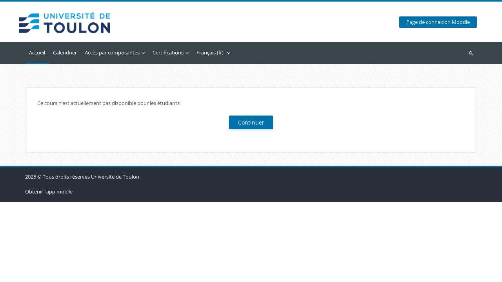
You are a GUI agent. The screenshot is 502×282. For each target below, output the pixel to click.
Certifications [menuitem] (168, 52)
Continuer (251, 122)
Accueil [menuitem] (37, 52)
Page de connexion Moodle (438, 22)
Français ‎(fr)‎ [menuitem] (210, 52)
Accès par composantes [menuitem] (112, 52)
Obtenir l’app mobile (49, 271)
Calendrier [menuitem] (65, 52)
